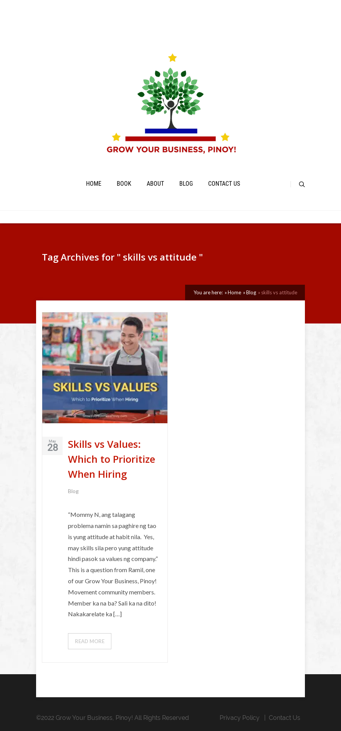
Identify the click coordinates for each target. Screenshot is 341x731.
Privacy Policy (240, 717)
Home (93, 183)
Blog (186, 183)
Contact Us (224, 183)
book (124, 183)
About (155, 183)
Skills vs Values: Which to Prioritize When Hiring (111, 459)
